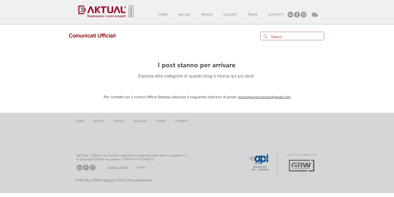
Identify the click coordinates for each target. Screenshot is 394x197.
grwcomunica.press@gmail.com (264, 97)
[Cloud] (314, 14)
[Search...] (291, 36)
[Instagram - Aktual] (303, 15)
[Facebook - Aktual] (297, 15)
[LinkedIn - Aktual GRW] (290, 15)
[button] (185, 15)
